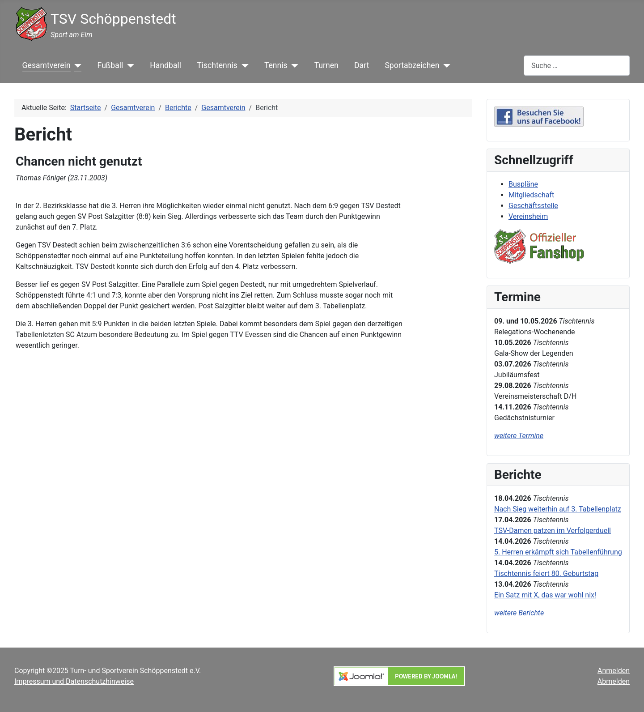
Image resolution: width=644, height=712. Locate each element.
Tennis (276, 65)
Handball (165, 65)
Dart (361, 65)
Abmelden (613, 681)
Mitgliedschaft (531, 195)
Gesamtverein (46, 65)
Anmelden (613, 670)
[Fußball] (128, 65)
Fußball (110, 65)
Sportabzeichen (412, 65)
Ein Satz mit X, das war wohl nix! (545, 595)
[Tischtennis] (243, 65)
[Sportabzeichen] (444, 65)
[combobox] (577, 65)
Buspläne (523, 184)
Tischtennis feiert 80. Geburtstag (546, 573)
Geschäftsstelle (533, 205)
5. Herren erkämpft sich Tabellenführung (558, 552)
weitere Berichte (519, 613)
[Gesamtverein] (76, 65)
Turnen (326, 65)
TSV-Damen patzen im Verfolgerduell (552, 530)
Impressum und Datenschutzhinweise (74, 681)
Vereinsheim (528, 216)
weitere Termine (518, 435)
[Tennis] (293, 65)
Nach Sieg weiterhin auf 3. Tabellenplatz (557, 509)
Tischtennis (217, 65)
